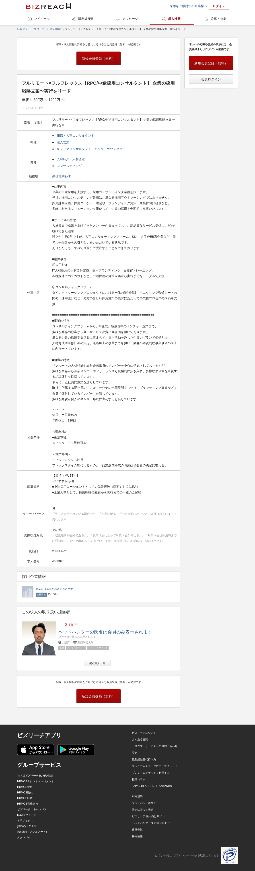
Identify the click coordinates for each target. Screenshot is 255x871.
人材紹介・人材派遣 (71, 159)
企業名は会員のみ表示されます (54, 589)
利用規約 (137, 796)
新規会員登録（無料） (98, 58)
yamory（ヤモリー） (29, 826)
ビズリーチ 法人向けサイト (148, 816)
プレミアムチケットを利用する (150, 772)
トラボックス (25, 820)
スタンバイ (24, 837)
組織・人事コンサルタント (75, 135)
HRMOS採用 (25, 787)
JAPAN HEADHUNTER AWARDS (152, 786)
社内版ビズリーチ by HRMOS (35, 775)
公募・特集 (218, 18)
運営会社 (137, 829)
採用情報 (137, 836)
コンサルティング (69, 166)
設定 (134, 752)
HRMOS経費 (25, 798)
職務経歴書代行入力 (144, 759)
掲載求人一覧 (97, 663)
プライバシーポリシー (145, 803)
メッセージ (130, 18)
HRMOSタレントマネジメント (35, 781)
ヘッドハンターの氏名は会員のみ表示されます (105, 631)
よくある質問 (140, 739)
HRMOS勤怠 (25, 792)
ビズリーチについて (144, 732)
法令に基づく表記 (142, 809)
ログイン (219, 6)
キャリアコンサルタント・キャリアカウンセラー (91, 149)
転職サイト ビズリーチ (31, 29)
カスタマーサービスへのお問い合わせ (154, 746)
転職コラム (138, 779)
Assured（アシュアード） (32, 831)
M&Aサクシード (26, 815)
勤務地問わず (62, 176)
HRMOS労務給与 (27, 803)
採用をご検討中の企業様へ (188, 6)
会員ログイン (211, 79)
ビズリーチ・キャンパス (32, 809)
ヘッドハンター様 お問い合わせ (151, 823)
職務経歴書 (86, 18)
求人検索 (174, 18)
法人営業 (63, 142)
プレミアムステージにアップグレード (154, 766)
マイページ (42, 18)
